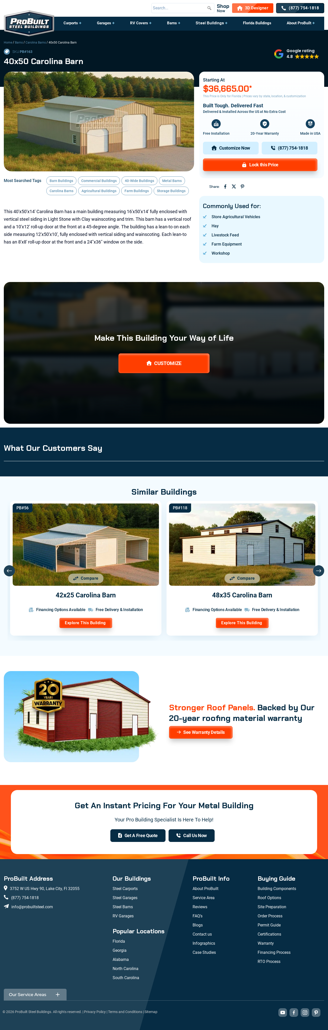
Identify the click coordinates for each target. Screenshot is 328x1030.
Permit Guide (269, 925)
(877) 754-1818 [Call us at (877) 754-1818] (25, 897)
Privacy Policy (95, 1012)
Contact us (202, 934)
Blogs (198, 925)
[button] (72, 26)
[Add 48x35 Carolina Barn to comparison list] (242, 578)
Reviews (200, 906)
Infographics (204, 943)
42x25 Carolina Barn (86, 595)
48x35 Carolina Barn (242, 595)
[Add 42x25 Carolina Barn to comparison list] (86, 578)
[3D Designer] (253, 8)
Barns (172, 23)
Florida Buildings (257, 23)
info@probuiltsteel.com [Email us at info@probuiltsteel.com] (32, 906)
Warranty (266, 943)
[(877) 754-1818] (300, 8)
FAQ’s (197, 916)
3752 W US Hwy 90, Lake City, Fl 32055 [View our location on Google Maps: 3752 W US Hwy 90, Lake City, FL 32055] (44, 888)
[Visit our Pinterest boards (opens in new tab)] (316, 1012)
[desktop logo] (29, 24)
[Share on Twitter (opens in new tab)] (234, 187)
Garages (104, 23)
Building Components (277, 888)
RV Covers (139, 23)
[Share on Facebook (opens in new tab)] (225, 187)
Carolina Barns (36, 42)
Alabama (121, 959)
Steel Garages (125, 897)
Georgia (120, 950)
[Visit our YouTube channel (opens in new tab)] (282, 1012)
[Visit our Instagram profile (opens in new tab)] (305, 1012)
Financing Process (274, 952)
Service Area (204, 897)
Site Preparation (272, 906)
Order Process (270, 916)
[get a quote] (138, 835)
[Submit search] (209, 8)
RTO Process (269, 961)
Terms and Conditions (125, 1012)
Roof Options (269, 897)
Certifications (269, 934)
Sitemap (151, 1012)
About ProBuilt (299, 23)
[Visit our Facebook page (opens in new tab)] (294, 1012)
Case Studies (204, 952)
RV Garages (123, 916)
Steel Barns (123, 906)
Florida (119, 941)
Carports (71, 23)
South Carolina (126, 977)
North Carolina (125, 968)
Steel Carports (125, 888)
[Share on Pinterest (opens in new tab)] (242, 187)
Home (8, 42)
